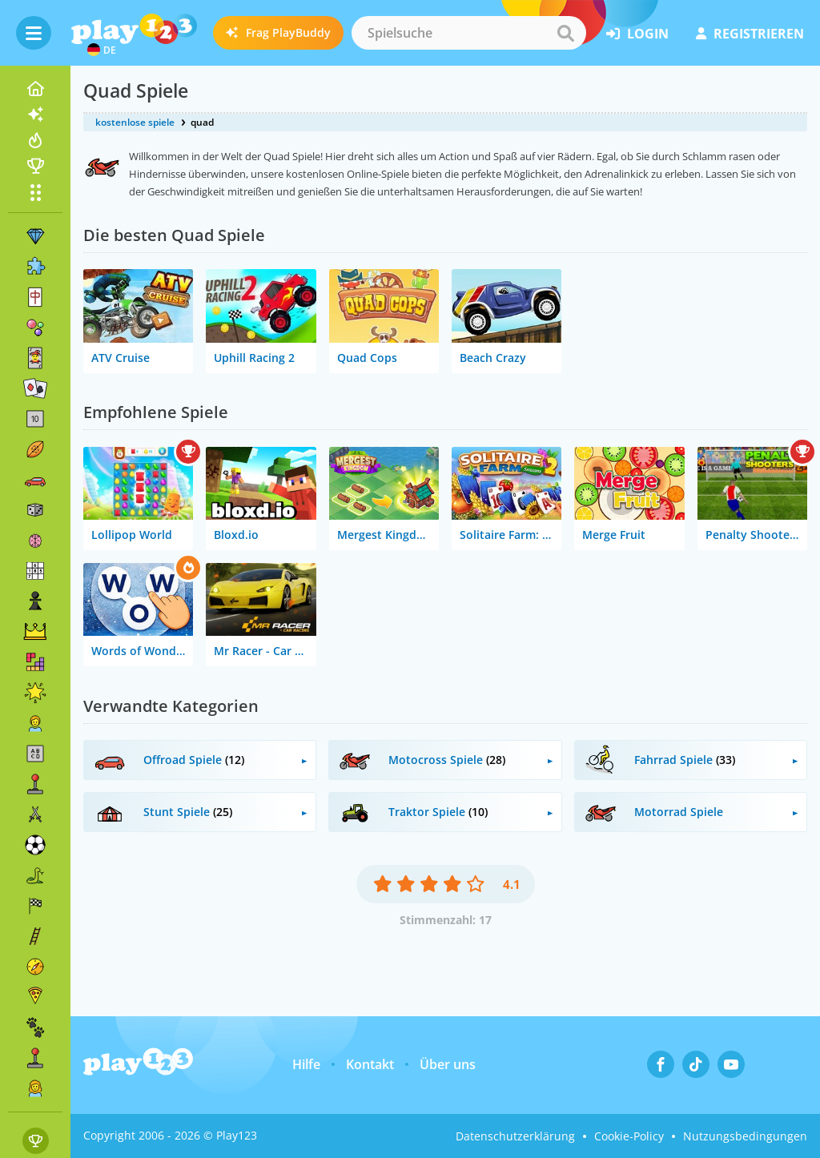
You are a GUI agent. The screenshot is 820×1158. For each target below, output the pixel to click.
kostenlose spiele (135, 122)
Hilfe (306, 1064)
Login (637, 33)
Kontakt (370, 1064)
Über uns (448, 1064)
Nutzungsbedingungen (745, 1136)
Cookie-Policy (629, 1136)
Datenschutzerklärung (515, 1136)
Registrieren (750, 33)
